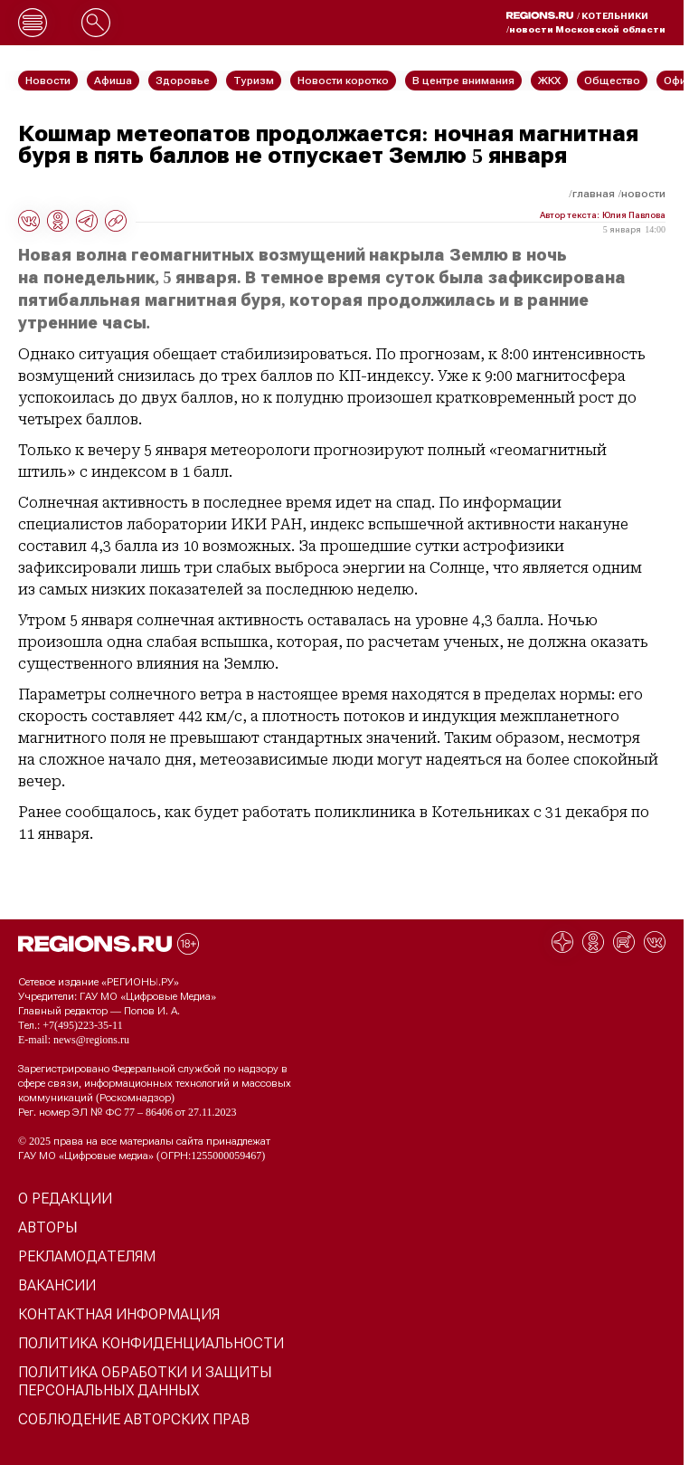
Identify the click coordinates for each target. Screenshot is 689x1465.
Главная (593, 193)
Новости (643, 193)
